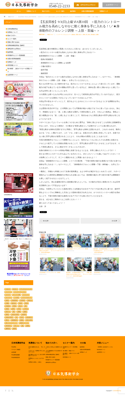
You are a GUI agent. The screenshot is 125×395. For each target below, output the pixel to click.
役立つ (80, 34)
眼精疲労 (14, 320)
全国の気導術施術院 (87, 11)
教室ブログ (11, 16)
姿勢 (13, 309)
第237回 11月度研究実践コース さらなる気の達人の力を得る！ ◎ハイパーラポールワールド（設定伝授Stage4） (52, 250)
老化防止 (8, 326)
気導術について (31, 11)
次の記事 (114, 221)
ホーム (19, 11)
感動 (19, 311)
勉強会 (73, 34)
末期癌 (24, 314)
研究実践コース (12, 65)
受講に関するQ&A (13, 42)
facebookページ (101, 349)
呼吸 (14, 306)
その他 (83, 343)
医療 (20, 303)
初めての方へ (46, 11)
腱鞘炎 (8, 328)
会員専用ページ (112, 5)
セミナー (68, 34)
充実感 (22, 300)
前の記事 (45, 221)
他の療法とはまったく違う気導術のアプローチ (37, 355)
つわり (8, 289)
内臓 (7, 303)
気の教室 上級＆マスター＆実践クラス (71, 354)
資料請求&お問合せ (88, 5)
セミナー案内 (60, 11)
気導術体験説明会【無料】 (16, 45)
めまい (15, 289)
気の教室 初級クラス (69, 350)
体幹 (7, 300)
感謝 (25, 311)
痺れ (7, 320)
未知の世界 (15, 314)
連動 (97, 34)
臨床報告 (73, 11)
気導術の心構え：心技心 (35, 362)
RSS (12, 390)
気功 (89, 34)
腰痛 (27, 326)
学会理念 (13, 347)
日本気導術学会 (12, 29)
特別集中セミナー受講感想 (16, 55)
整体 (84, 34)
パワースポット (26, 297)
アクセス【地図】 (16, 349)
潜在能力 (93, 34)
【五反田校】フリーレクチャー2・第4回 (49, 272)
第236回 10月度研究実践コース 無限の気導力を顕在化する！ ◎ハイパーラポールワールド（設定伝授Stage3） (106, 250)
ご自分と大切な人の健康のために (54, 347)
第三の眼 (29, 320)
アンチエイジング (25, 289)
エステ (8, 294)
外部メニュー (103, 343)
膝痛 (14, 328)
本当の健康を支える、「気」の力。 (37, 347)
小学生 (26, 309)
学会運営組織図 (15, 354)
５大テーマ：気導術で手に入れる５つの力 (37, 351)
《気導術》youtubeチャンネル (105, 347)
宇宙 (19, 309)
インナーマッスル (61, 34)
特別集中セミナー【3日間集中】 (70, 347)
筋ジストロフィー (11, 323)
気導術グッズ (104, 11)
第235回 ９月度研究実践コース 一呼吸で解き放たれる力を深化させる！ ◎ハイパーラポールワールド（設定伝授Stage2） (79, 274)
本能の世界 (9, 317)
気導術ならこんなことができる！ (36, 359)
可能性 (8, 306)
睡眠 (21, 320)
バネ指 (16, 297)
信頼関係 (14, 300)
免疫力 (30, 300)
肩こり (16, 326)
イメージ (8, 292)
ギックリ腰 (16, 294)
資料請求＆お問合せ (14, 49)
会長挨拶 (13, 352)
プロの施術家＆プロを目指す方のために (54, 351)
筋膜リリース (24, 323)
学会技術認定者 (15, 357)
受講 (77, 34)
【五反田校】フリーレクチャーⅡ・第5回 (77, 249)
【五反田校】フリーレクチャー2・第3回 (104, 272)
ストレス (26, 294)
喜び (20, 306)
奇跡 (7, 309)
